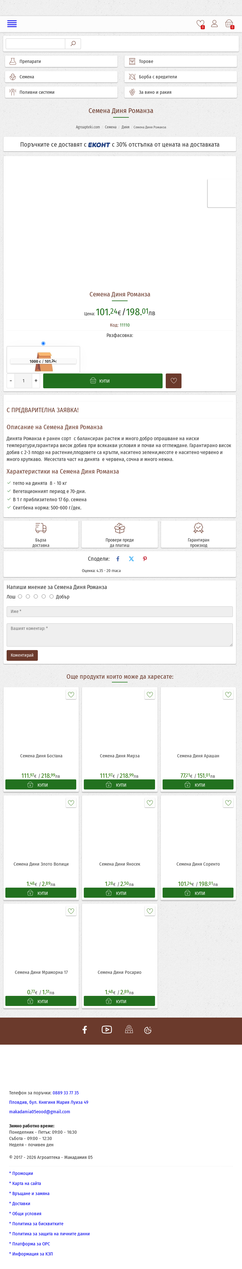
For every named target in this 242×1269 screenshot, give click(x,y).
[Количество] (23, 380)
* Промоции (21, 1173)
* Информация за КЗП (31, 1254)
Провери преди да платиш (120, 542)
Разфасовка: (120, 335)
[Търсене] (35, 43)
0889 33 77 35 (66, 1093)
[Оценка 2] (28, 596)
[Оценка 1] (20, 596)
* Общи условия (25, 1213)
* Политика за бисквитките (36, 1224)
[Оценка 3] (36, 596)
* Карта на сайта (25, 1183)
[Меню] (12, 23)
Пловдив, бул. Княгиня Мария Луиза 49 (48, 1102)
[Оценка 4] (44, 596)
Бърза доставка (40, 542)
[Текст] (120, 635)
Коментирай (22, 655)
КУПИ (37, 785)
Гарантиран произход (198, 542)
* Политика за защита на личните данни (49, 1234)
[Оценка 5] (51, 596)
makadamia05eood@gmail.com (39, 1112)
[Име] (120, 611)
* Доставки (19, 1203)
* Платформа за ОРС (29, 1244)
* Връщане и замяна (29, 1193)
